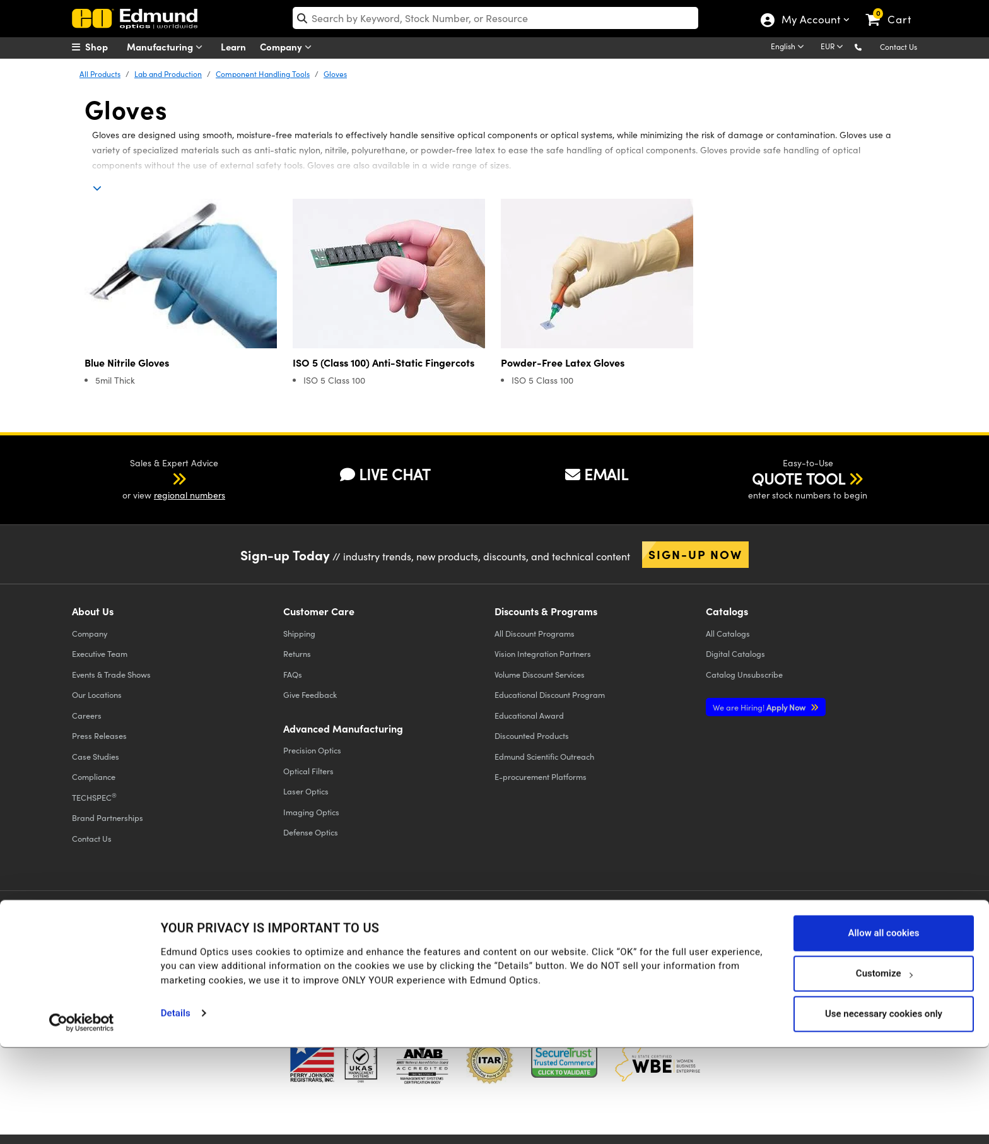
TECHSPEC (94, 797)
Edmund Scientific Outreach (544, 756)
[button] (868, 46)
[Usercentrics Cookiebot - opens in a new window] (81, 1118)
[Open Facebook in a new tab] (660, 928)
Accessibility (293, 938)
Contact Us (898, 47)
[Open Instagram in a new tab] (844, 928)
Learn (233, 46)
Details (175, 1110)
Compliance (93, 776)
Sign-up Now (695, 554)
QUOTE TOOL (798, 478)
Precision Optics (312, 750)
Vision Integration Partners (542, 653)
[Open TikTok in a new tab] (888, 928)
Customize (884, 1070)
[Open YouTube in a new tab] (752, 928)
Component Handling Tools (263, 74)
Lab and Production (168, 74)
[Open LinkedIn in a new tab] (798, 928)
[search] (495, 18)
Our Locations (97, 694)
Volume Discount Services (539, 674)
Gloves (335, 74)
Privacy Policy (99, 938)
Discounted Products (531, 735)
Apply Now (760, 707)
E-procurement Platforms (540, 776)
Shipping (299, 633)
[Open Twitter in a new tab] (706, 928)
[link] (894, 9)
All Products (99, 74)
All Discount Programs (534, 633)
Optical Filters (308, 770)
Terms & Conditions (227, 938)
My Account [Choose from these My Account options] (810, 21)
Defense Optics (310, 832)
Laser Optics (306, 791)
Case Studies (95, 756)
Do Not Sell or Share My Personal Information (319, 948)
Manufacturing (167, 47)
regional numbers (189, 495)
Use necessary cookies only (883, 1110)
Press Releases (99, 735)
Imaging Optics (311, 811)
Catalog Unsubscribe (744, 674)
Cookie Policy (158, 938)
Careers (87, 715)
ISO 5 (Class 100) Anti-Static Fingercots (383, 362)
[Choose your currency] (834, 47)
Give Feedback (310, 694)
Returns (297, 653)
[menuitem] (103, 46)
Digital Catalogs (735, 653)
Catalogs (728, 633)
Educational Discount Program (549, 694)
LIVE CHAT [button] (385, 474)
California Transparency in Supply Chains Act (157, 960)
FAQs (292, 674)
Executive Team (99, 653)
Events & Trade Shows (111, 674)
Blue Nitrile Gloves (127, 362)
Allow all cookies (883, 1030)
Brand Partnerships (107, 817)
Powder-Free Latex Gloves (562, 362)
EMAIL (596, 474)
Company (288, 47)
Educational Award (529, 715)
